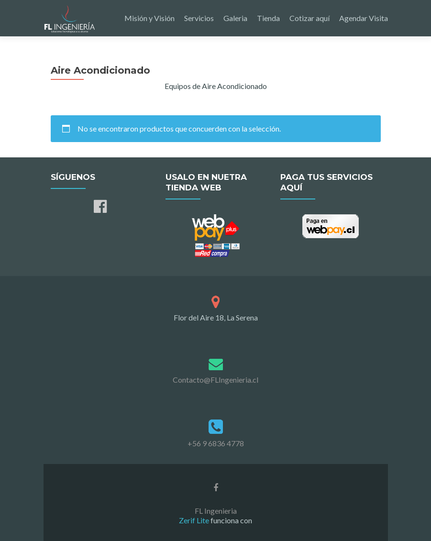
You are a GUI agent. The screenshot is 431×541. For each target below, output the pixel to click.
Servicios (199, 17)
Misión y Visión (149, 17)
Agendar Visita (363, 17)
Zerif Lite (194, 520)
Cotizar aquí (309, 17)
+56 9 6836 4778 (216, 443)
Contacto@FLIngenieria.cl (215, 379)
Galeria (235, 17)
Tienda (268, 17)
